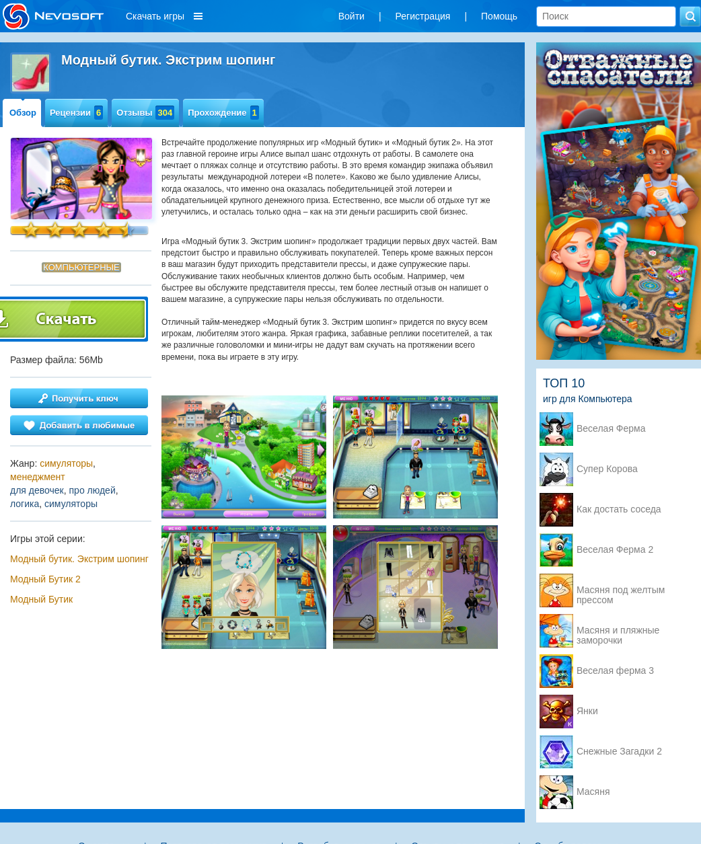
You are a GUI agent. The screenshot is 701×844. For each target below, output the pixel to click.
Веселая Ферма (611, 429)
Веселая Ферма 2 (615, 550)
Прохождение (223, 113)
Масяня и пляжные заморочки (618, 631)
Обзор (22, 113)
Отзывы (145, 113)
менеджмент (37, 476)
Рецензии (76, 113)
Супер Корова (607, 469)
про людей (92, 490)
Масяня (593, 792)
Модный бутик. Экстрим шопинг (79, 558)
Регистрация (423, 16)
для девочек (37, 490)
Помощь (499, 16)
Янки (587, 711)
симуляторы (66, 463)
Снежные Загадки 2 (619, 751)
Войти (351, 16)
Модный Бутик (41, 599)
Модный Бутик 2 (45, 579)
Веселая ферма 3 (615, 671)
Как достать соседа (619, 509)
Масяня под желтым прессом (621, 591)
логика (24, 503)
